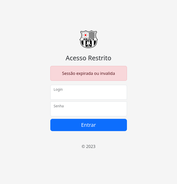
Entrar (88, 124)
